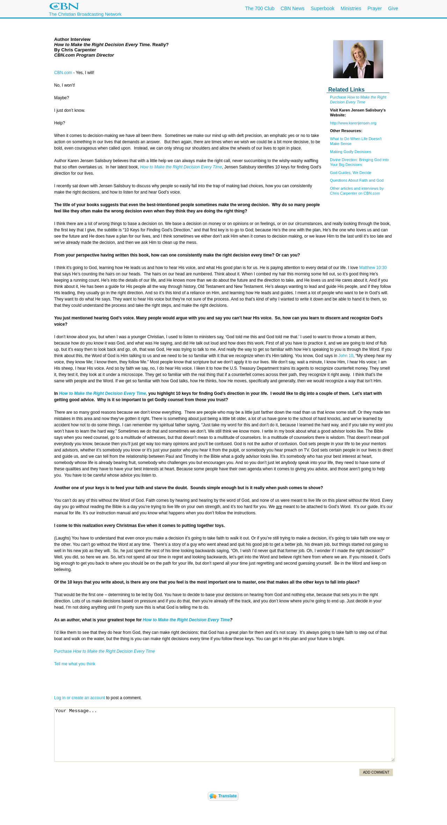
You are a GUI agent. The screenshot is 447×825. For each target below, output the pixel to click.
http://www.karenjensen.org (353, 123)
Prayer (374, 8)
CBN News (293, 8)
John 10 (345, 355)
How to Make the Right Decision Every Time (181, 167)
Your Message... (224, 734)
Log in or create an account (79, 697)
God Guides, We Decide (350, 173)
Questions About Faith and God (357, 180)
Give (393, 8)
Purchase (338, 97)
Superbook (323, 8)
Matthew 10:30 (373, 267)
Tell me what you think (74, 663)
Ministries (350, 8)
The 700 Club (259, 8)
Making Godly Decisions (350, 152)
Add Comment (376, 772)
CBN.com (63, 72)
